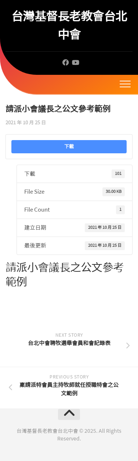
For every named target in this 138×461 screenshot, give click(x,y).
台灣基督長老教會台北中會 (69, 25)
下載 (69, 146)
